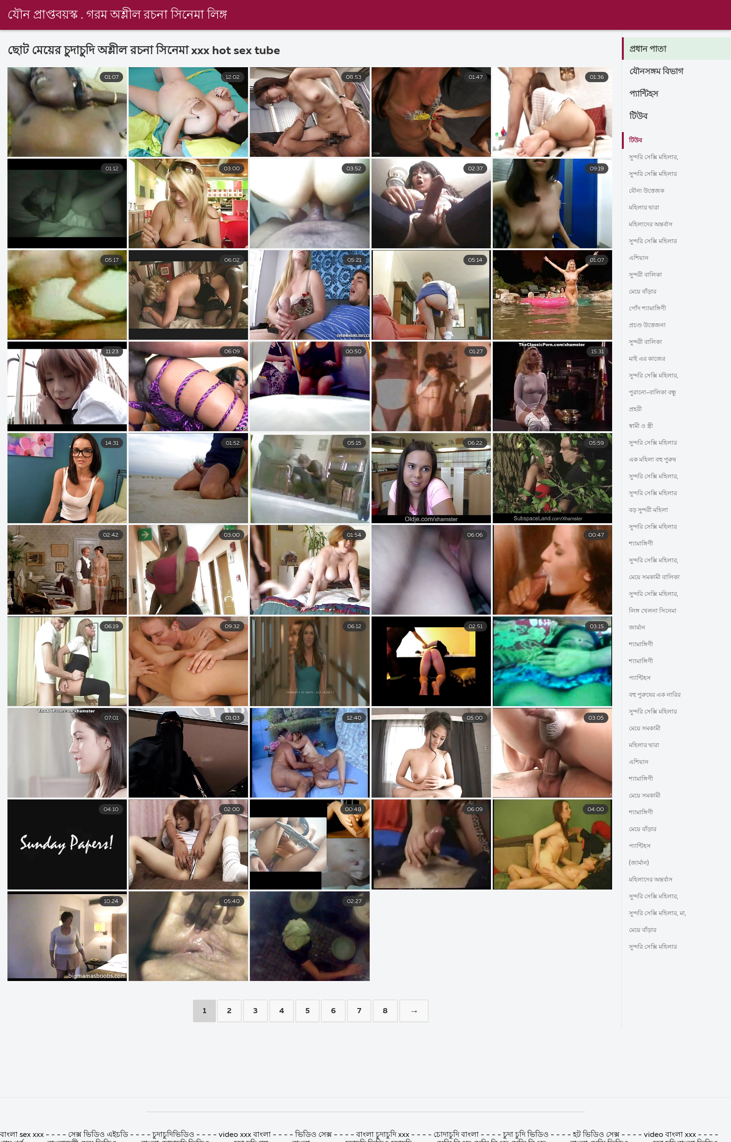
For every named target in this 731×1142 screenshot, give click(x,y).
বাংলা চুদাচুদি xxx (383, 1135)
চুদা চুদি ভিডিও (527, 1135)
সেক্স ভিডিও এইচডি (99, 1135)
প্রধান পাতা (651, 49)
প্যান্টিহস (647, 94)
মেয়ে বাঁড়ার (646, 292)
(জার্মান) (641, 863)
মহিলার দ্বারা (648, 208)
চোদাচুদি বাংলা (457, 1135)
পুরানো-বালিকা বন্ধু (658, 393)
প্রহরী (637, 409)
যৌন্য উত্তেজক (650, 191)
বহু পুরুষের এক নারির (661, 695)
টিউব (640, 117)
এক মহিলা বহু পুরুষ (658, 460)
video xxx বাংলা (246, 1135)
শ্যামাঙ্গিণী (644, 544)
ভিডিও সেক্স (314, 1135)
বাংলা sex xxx (23, 1135)
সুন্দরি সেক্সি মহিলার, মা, (665, 914)
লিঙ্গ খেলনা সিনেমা (658, 611)
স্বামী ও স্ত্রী (644, 426)
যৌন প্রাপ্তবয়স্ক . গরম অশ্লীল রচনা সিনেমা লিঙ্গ (117, 15)
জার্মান (639, 628)
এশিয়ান (640, 258)
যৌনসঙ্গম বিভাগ (662, 72)
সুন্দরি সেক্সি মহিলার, (659, 157)
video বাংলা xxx (670, 1135)
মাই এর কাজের (651, 359)
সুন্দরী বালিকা (649, 275)
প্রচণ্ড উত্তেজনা (651, 325)
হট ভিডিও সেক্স (596, 1135)
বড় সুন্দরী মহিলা (653, 510)
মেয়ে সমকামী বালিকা (660, 578)
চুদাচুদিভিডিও (173, 1135)
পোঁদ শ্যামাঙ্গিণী (652, 309)
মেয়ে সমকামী (648, 729)
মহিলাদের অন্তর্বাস (656, 225)
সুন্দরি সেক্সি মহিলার (659, 174)
